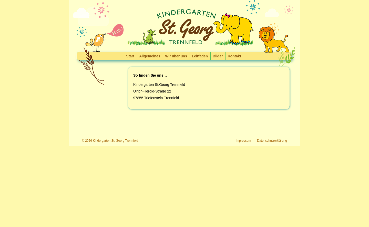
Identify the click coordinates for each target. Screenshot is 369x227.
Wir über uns (176, 56)
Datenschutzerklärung (272, 140)
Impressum (243, 140)
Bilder (218, 56)
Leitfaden (200, 56)
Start (130, 56)
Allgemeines (149, 56)
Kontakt (234, 56)
